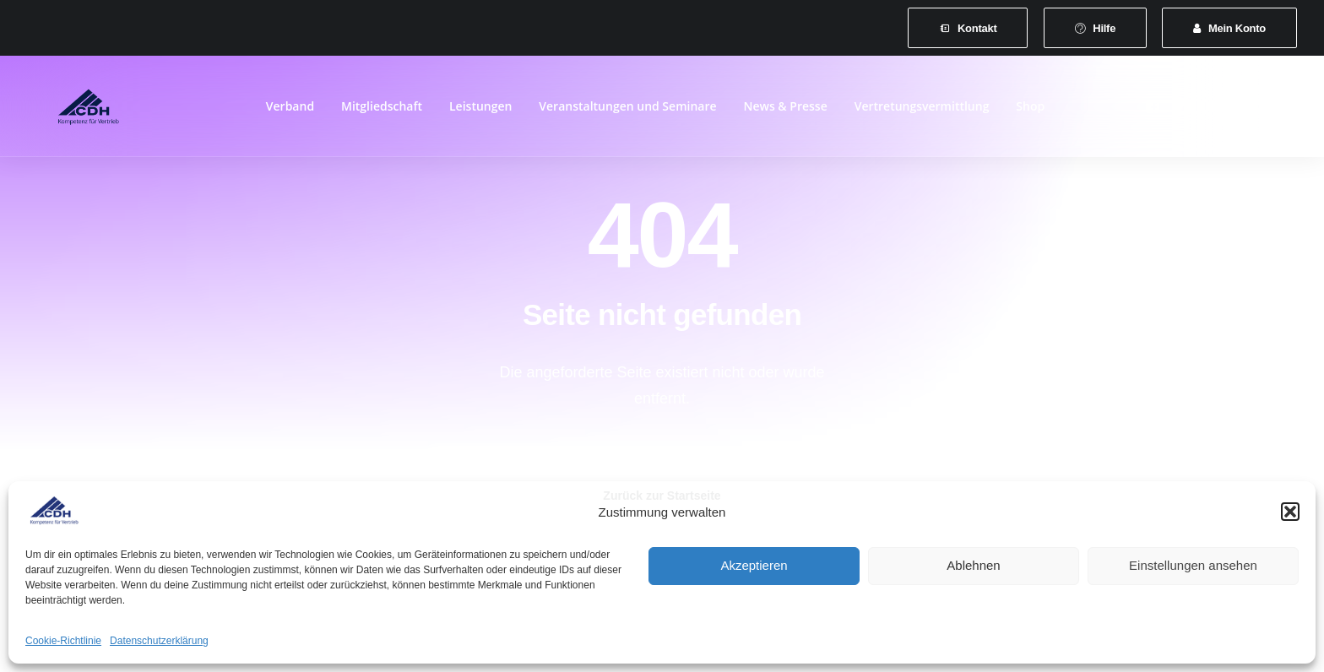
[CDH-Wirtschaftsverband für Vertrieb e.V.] (68, 111)
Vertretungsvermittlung (922, 111)
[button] (1290, 511)
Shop (1030, 111)
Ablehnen (973, 565)
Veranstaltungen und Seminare (627, 111)
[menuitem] (968, 28)
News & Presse (785, 111)
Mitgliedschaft (381, 111)
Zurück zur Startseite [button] (661, 462)
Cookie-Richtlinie (63, 641)
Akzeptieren (753, 565)
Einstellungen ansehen (1193, 565)
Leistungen (480, 111)
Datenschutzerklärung (159, 641)
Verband (290, 111)
